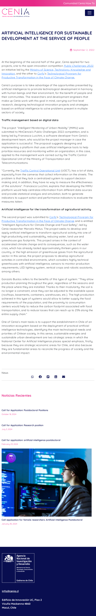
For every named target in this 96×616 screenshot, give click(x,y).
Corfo (41, 73)
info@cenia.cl (10, 591)
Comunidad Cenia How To (79, 3)
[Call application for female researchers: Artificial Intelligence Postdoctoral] (47, 483)
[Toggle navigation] (89, 13)
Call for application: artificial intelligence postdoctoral (31, 440)
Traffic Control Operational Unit (40, 170)
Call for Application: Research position (23, 425)
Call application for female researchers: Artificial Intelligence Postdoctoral (42, 519)
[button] (32, 377)
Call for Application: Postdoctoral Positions (25, 410)
